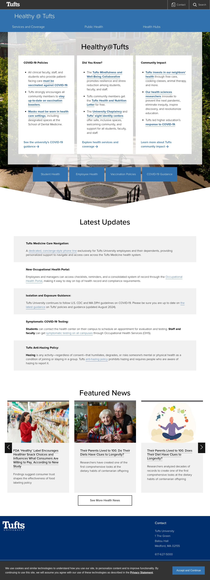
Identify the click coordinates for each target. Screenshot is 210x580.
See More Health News (105, 500)
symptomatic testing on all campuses (69, 333)
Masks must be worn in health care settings (48, 113)
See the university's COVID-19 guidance (43, 144)
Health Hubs (151, 26)
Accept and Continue (188, 570)
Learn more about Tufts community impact (156, 144)
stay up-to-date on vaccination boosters (46, 100)
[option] (38, 446)
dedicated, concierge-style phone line (53, 251)
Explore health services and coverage (100, 144)
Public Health (94, 26)
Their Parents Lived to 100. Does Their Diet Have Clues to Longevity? (169, 454)
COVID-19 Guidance (159, 174)
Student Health (50, 174)
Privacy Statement (141, 572)
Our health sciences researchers (159, 94)
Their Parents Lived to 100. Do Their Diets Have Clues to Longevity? (105, 452)
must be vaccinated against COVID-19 (47, 83)
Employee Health (87, 174)
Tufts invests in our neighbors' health (166, 74)
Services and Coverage (28, 26)
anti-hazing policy (97, 359)
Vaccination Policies (123, 174)
